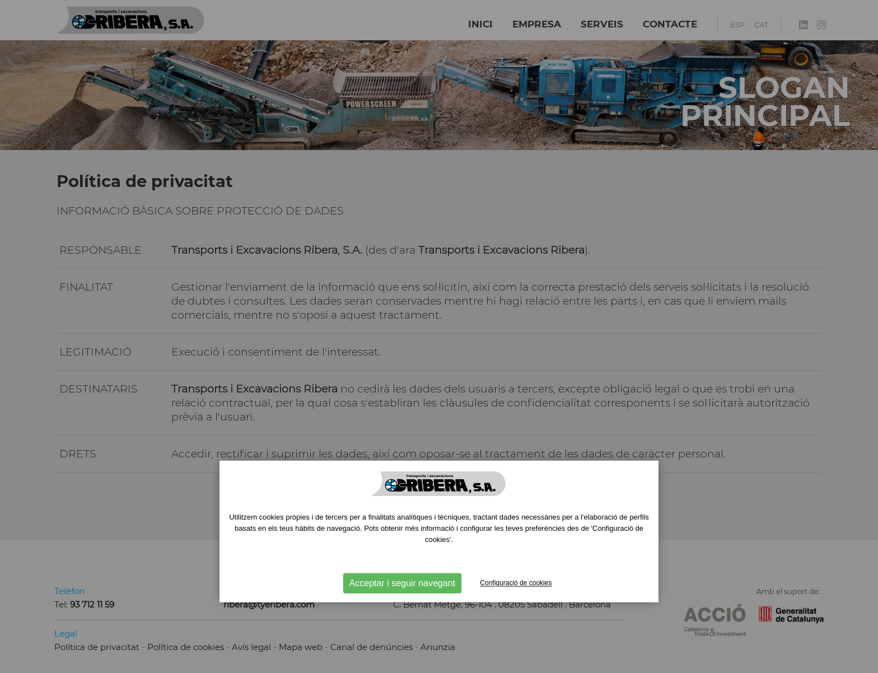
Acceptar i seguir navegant (402, 583)
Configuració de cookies (516, 583)
